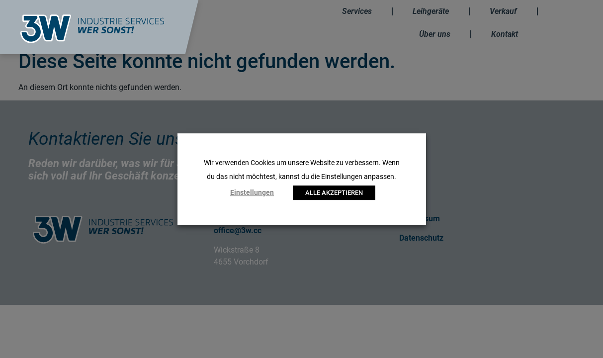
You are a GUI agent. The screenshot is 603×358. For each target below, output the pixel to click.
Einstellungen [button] (252, 192)
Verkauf (503, 11)
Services (357, 11)
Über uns (434, 34)
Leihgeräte (431, 11)
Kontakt (504, 34)
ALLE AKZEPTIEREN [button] (334, 192)
